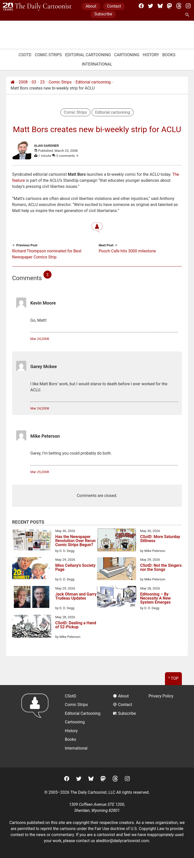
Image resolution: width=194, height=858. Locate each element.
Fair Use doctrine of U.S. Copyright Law (130, 828)
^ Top (173, 678)
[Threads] (179, 6)
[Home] (13, 82)
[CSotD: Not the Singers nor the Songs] (116, 569)
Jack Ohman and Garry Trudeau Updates (75, 596)
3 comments (67, 156)
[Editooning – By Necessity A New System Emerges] (116, 598)
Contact (114, 6)
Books (169, 54)
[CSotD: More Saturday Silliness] (116, 540)
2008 (23, 82)
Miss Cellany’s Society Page (75, 568)
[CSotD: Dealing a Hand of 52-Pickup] (31, 627)
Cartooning (126, 54)
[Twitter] (151, 6)
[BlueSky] (160, 6)
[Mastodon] (169, 6)
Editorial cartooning (93, 82)
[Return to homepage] (36, 726)
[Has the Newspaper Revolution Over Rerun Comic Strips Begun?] (31, 540)
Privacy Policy (161, 696)
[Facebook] (141, 6)
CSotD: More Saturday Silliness (160, 539)
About (91, 6)
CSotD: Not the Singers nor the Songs (161, 568)
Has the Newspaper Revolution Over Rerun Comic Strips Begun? (75, 541)
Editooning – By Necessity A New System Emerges (155, 598)
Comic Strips (48, 54)
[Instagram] (188, 6)
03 (34, 82)
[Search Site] (188, 15)
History (151, 54)
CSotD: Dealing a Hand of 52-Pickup (75, 625)
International (97, 64)
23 (42, 82)
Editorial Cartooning (88, 54)
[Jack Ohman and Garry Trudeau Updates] (31, 598)
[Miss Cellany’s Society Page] (31, 569)
